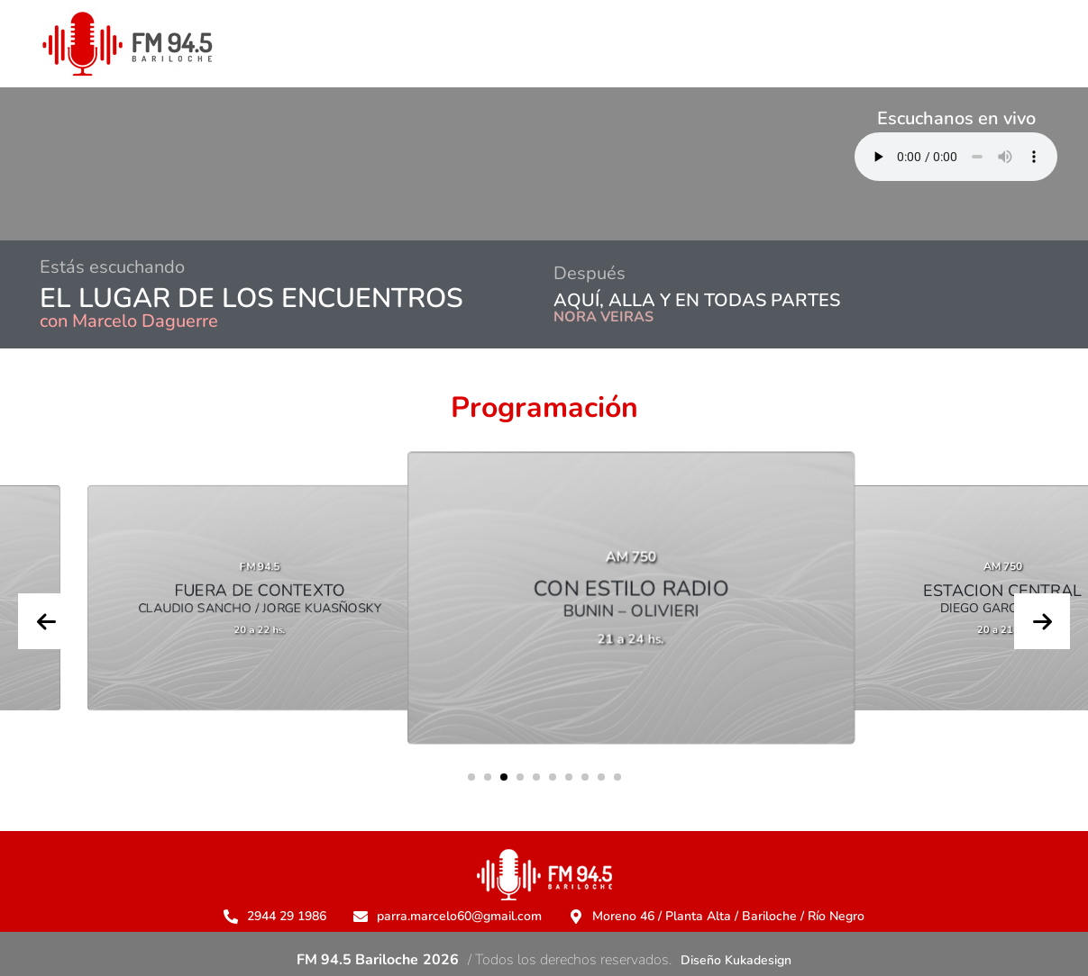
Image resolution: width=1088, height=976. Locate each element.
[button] (471, 777)
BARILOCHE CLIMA (285, 163)
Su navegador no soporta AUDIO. (956, 156)
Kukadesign (758, 960)
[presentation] (46, 621)
